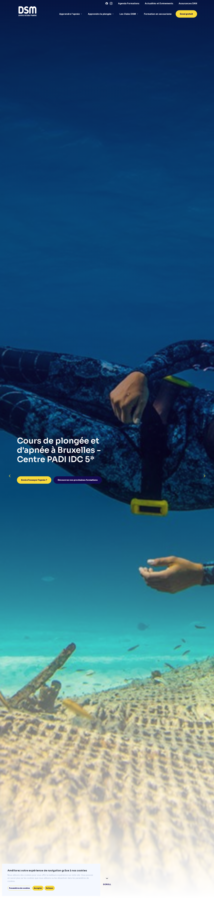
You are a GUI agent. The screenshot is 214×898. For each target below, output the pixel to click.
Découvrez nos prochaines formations (78, 480)
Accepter (38, 888)
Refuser (49, 888)
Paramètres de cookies (19, 888)
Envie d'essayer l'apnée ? (34, 480)
